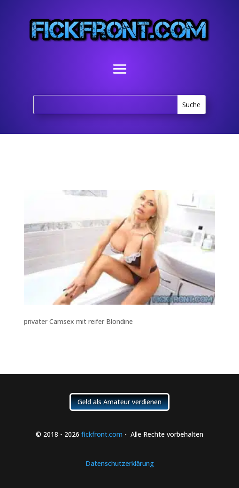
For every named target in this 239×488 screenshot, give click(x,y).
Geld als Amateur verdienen (119, 401)
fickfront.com (102, 434)
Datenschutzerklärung (119, 463)
